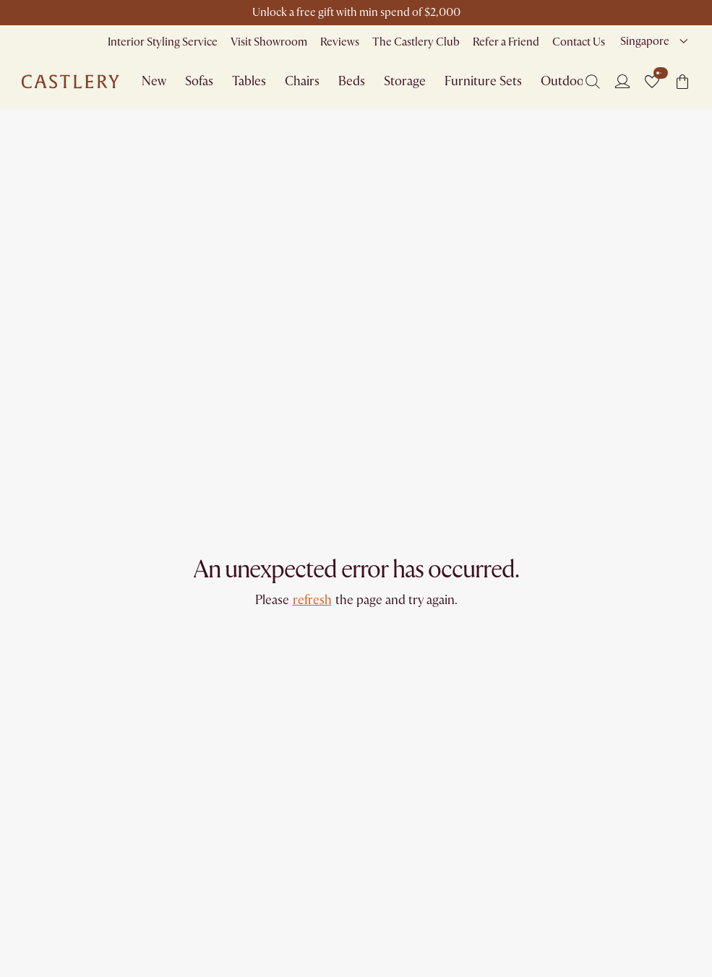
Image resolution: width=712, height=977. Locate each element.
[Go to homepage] (70, 81)
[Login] (622, 81)
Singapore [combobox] (644, 41)
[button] (652, 81)
